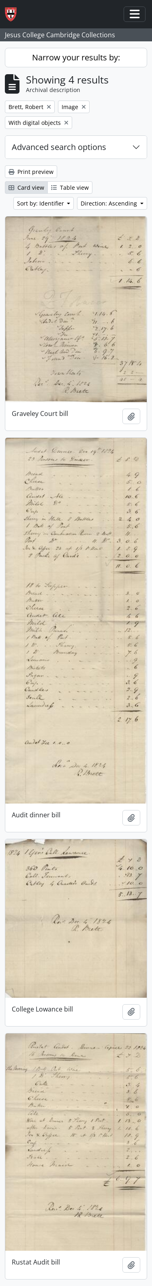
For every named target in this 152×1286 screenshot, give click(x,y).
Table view (70, 187)
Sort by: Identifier (41, 203)
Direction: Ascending (110, 203)
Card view (26, 187)
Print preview (31, 172)
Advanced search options (59, 146)
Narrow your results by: (76, 57)
